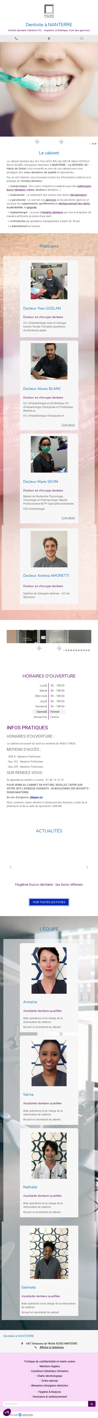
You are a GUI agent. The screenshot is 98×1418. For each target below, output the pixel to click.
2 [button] (93, 144)
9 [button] (84, 650)
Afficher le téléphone (52, 1347)
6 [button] (76, 650)
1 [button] (90, 144)
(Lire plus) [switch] (68, 425)
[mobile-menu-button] (81, 38)
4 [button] (71, 650)
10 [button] (86, 650)
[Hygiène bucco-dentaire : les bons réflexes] (49, 860)
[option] (49, 89)
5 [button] (74, 650)
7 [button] (79, 650)
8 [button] (81, 650)
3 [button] (95, 144)
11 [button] (89, 650)
